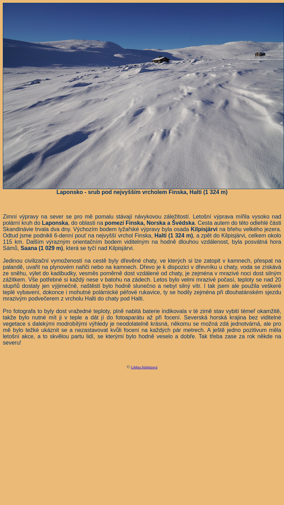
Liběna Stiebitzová (144, 367)
